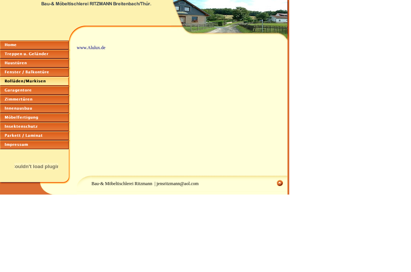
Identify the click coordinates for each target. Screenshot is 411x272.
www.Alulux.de (91, 47)
